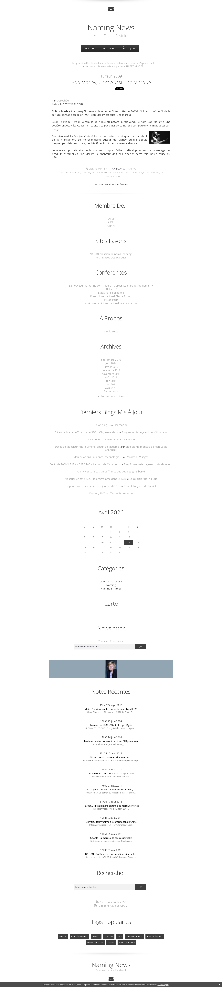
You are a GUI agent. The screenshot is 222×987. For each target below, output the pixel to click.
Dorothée (62, 101)
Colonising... (102, 421)
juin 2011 (111, 377)
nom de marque (150, 172)
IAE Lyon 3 (111, 288)
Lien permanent (97, 169)
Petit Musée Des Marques (111, 256)
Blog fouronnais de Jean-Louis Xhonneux (146, 456)
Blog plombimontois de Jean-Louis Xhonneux (144, 442)
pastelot (107, 172)
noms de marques (70, 926)
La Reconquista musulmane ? (103, 435)
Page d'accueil (144, 62)
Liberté (138, 463)
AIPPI (111, 222)
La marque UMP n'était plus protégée (111, 716)
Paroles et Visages (135, 449)
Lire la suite (111, 329)
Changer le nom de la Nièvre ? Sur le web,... (111, 780)
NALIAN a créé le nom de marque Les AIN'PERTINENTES (114, 66)
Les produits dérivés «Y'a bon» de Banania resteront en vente (104, 62)
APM (111, 218)
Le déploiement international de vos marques (111, 301)
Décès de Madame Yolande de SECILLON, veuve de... (87, 428)
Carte (111, 595)
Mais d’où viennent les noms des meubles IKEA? (111, 700)
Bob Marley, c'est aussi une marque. (112, 82)
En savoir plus (163, 984)
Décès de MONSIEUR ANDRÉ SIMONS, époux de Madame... (86, 456)
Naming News (111, 26)
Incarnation (120, 421)
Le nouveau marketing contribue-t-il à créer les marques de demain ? (111, 284)
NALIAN (101, 932)
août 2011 (111, 374)
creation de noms (143, 926)
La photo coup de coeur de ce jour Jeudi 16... (93, 478)
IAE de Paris (111, 298)
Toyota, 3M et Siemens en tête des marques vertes (111, 796)
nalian (97, 172)
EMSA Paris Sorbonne (111, 291)
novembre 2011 (111, 371)
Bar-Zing (130, 435)
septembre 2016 (111, 357)
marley (88, 172)
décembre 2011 (111, 367)
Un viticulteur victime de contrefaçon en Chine (111, 812)
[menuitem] (90, 48)
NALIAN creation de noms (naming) (111, 253)
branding (98, 926)
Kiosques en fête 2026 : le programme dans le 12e (95, 470)
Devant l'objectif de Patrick (138, 478)
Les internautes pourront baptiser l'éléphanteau (111, 732)
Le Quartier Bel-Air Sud (141, 470)
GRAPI (111, 225)
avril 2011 (111, 384)
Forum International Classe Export (111, 294)
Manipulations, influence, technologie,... (99, 449)
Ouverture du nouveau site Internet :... (111, 748)
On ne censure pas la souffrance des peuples (105, 463)
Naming (130, 169)
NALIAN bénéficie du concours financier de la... (111, 845)
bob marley (76, 172)
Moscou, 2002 (98, 485)
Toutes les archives (112, 392)
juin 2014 (111, 361)
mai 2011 (111, 381)
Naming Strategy (111, 579)
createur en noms (123, 926)
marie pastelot (122, 172)
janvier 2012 (111, 364)
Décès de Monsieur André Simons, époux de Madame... (83, 442)
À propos (129, 48)
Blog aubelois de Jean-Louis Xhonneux (142, 428)
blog (109, 926)
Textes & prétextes (121, 485)
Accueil (90, 48)
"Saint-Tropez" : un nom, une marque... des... (111, 764)
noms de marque (116, 932)
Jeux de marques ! (111, 573)
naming (136, 172)
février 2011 (111, 387)
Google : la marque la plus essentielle (111, 828)
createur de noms (163, 926)
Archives (108, 48)
